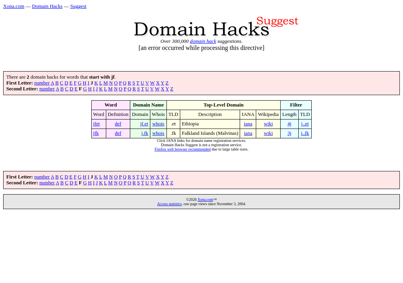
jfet (96, 124)
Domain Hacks (47, 6)
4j (289, 124)
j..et (305, 124)
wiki (268, 124)
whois (158, 124)
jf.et (144, 124)
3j (289, 133)
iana (248, 124)
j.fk (144, 133)
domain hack (203, 41)
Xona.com (13, 6)
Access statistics (169, 204)
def (118, 124)
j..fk (305, 133)
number (42, 83)
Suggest (78, 6)
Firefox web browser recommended (183, 149)
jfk (96, 133)
